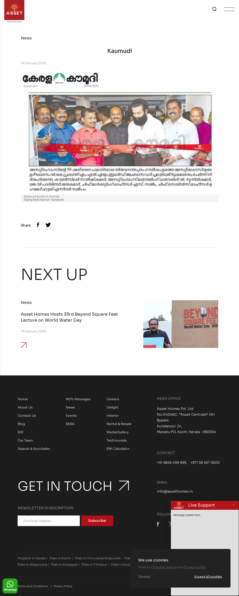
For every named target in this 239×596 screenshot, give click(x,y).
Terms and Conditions (33, 586)
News (70, 407)
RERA (70, 424)
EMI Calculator (118, 449)
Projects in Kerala (32, 558)
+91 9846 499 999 (171, 462)
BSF (21, 432)
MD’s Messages (78, 399)
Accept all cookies (208, 577)
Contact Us (27, 416)
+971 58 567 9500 (205, 462)
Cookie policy (164, 567)
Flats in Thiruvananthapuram (98, 558)
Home (23, 399)
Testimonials (117, 440)
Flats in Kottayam (64, 565)
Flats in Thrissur (94, 565)
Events (71, 416)
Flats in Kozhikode (126, 565)
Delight (113, 407)
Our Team (25, 440)
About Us (25, 407)
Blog (21, 424)
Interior (113, 416)
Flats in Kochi (60, 558)
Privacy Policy (62, 586)
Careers (113, 399)
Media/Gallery (118, 432)
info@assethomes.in (175, 491)
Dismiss (144, 577)
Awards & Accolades (34, 449)
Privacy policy (194, 567)
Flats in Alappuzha (32, 565)
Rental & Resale (119, 424)
